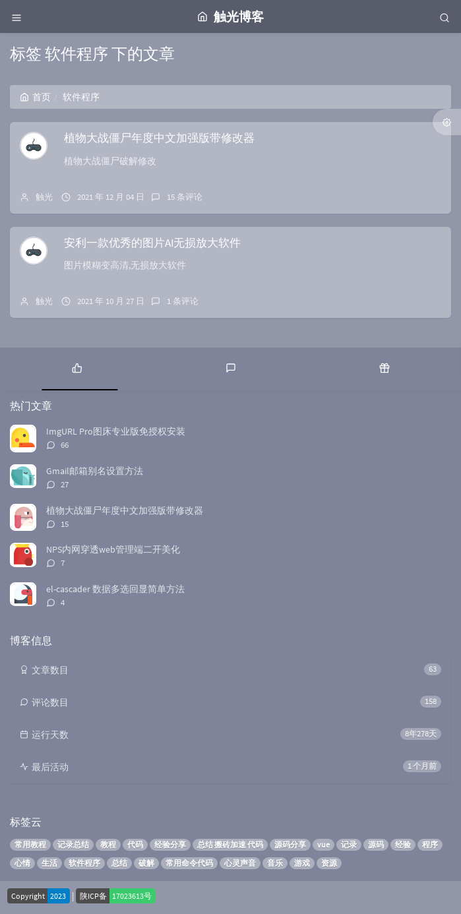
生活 (49, 863)
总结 (119, 863)
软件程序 (84, 863)
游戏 (302, 863)
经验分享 (170, 844)
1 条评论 (183, 301)
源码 (376, 844)
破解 (146, 863)
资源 (329, 863)
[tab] (77, 367)
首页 (35, 97)
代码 (135, 844)
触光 (44, 196)
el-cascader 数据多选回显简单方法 (115, 589)
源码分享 (290, 844)
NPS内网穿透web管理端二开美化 (113, 549)
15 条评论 (184, 196)
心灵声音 (240, 863)
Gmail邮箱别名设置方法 (94, 471)
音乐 (275, 863)
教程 (108, 844)
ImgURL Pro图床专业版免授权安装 (115, 431)
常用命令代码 (189, 863)
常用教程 (30, 844)
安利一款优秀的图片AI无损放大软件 (152, 242)
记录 (349, 844)
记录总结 (73, 844)
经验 (403, 844)
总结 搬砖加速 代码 (230, 844)
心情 (22, 863)
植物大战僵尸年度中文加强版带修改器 (159, 138)
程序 (430, 844)
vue (323, 844)
